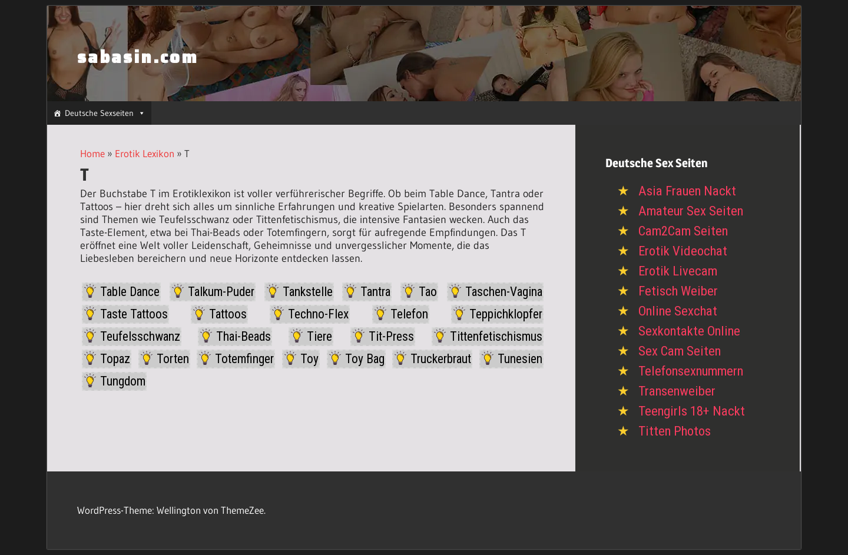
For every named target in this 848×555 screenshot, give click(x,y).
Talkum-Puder (221, 291)
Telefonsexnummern (690, 371)
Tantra (375, 291)
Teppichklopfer (505, 314)
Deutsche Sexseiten (105, 113)
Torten (173, 358)
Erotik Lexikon (144, 153)
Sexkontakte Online (689, 331)
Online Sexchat (677, 311)
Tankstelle (308, 291)
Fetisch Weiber (678, 291)
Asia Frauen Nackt (687, 191)
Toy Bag (365, 358)
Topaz (115, 358)
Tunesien (520, 358)
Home (92, 153)
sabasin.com (137, 57)
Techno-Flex (318, 314)
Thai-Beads (243, 336)
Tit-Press (391, 336)
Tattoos (228, 314)
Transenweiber (677, 391)
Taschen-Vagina (503, 291)
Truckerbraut (440, 358)
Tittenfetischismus (496, 336)
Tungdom (122, 381)
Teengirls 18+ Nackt (691, 411)
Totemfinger (244, 358)
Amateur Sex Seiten (690, 211)
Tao (428, 291)
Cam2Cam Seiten (683, 231)
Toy (309, 358)
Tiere (319, 336)
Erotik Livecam (677, 271)
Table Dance (130, 291)
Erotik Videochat (682, 251)
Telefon (409, 314)
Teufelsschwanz (140, 336)
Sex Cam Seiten (679, 351)
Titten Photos (674, 431)
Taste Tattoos (134, 314)
